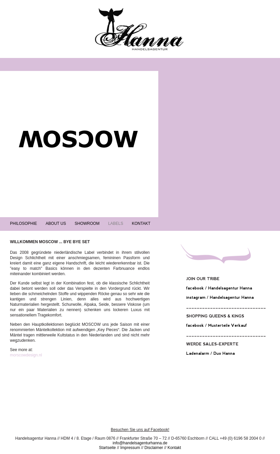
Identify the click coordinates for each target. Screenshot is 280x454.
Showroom (86, 223)
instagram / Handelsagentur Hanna (220, 297)
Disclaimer (153, 447)
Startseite (107, 447)
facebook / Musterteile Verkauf (216, 325)
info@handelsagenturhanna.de (140, 443)
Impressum (130, 447)
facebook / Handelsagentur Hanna (219, 288)
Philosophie (23, 223)
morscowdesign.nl (26, 355)
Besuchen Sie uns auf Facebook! (140, 429)
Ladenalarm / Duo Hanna (210, 353)
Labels (115, 223)
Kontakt (141, 223)
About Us (56, 223)
